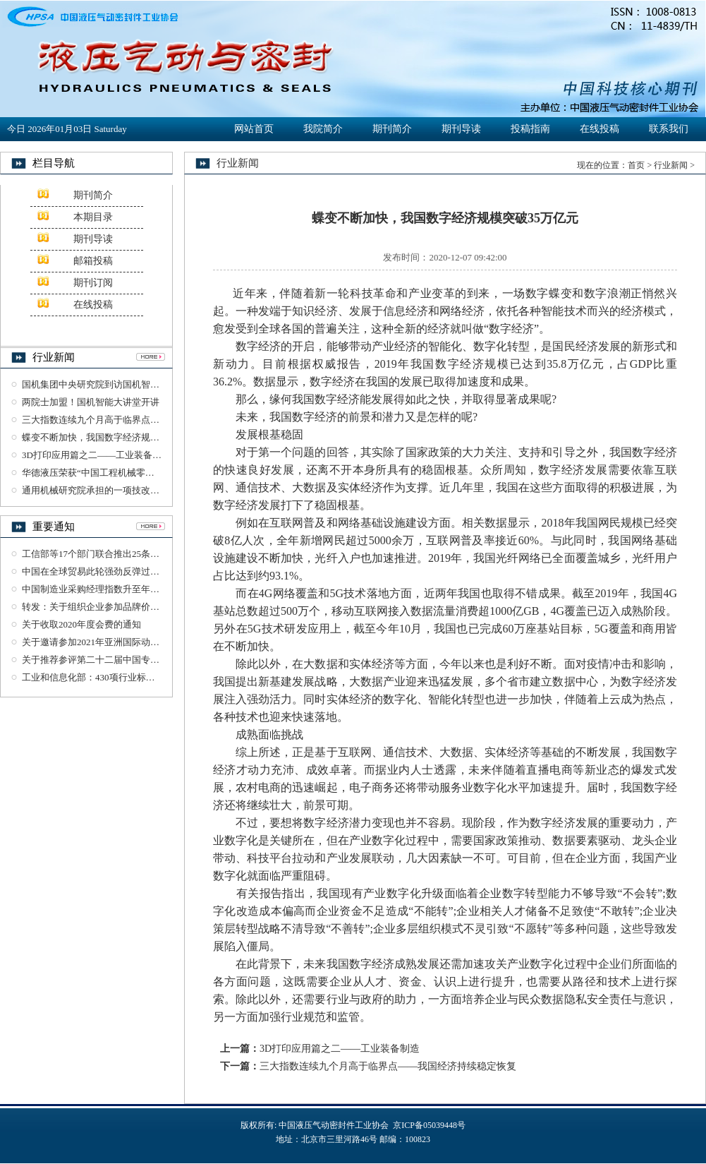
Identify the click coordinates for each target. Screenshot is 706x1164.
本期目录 (93, 217)
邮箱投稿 (93, 261)
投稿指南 (530, 129)
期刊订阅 (93, 282)
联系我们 (668, 129)
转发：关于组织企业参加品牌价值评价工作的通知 (123, 606)
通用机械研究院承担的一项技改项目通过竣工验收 (123, 490)
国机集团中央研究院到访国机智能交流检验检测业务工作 (136, 384)
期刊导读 (461, 129)
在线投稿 (599, 129)
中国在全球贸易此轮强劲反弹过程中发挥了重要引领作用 (136, 571)
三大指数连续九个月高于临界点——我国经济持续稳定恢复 (141, 419)
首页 (636, 165)
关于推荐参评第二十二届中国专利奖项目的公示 (118, 659)
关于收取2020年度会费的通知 (81, 624)
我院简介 (323, 129)
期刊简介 (392, 129)
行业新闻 (671, 165)
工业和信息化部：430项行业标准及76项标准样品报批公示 (139, 677)
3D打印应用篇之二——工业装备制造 (96, 455)
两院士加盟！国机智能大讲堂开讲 (90, 402)
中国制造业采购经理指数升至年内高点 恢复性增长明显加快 (142, 589)
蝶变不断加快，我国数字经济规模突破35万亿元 (118, 437)
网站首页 (254, 129)
